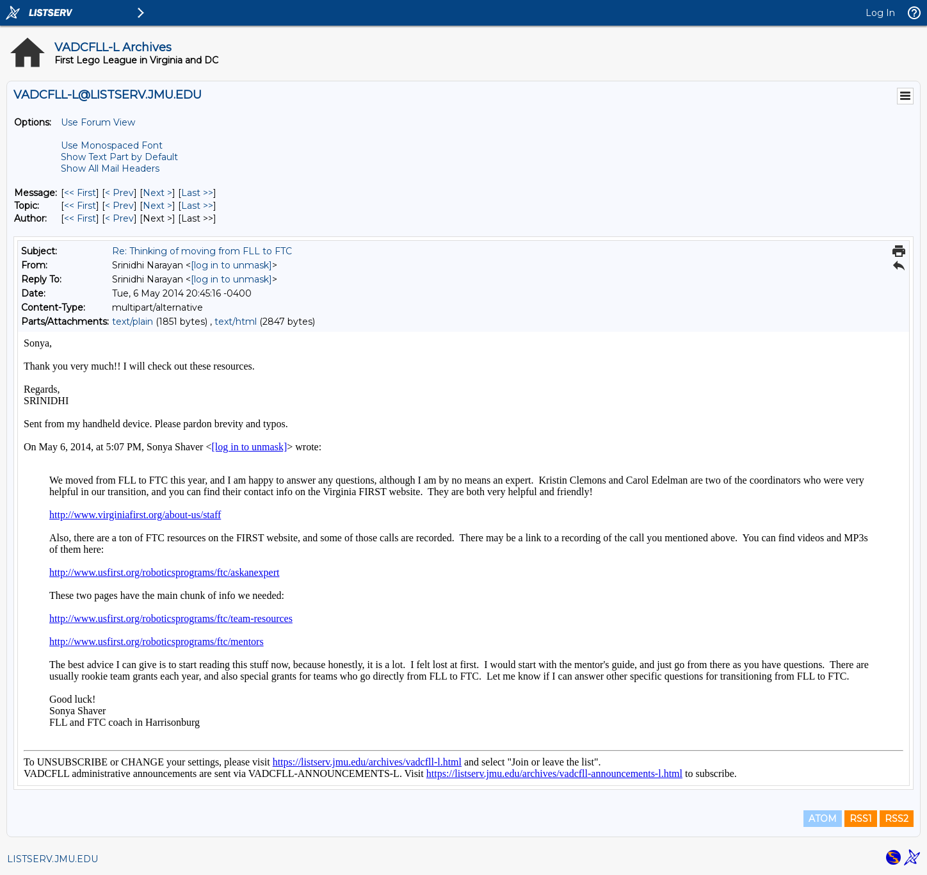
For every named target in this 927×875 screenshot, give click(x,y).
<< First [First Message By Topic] (80, 205)
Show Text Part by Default (119, 157)
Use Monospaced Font (112, 145)
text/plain (132, 321)
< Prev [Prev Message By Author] (119, 218)
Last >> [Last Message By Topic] (197, 205)
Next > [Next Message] (157, 193)
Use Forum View (98, 122)
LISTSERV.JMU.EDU (52, 859)
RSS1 (861, 818)
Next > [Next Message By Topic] (157, 205)
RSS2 (896, 818)
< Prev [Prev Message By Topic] (119, 205)
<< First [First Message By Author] (80, 218)
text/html (235, 321)
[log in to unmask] (231, 265)
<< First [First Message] (80, 193)
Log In (880, 13)
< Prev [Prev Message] (119, 193)
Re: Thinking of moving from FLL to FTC (202, 251)
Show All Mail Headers (110, 168)
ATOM (823, 818)
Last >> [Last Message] (197, 193)
